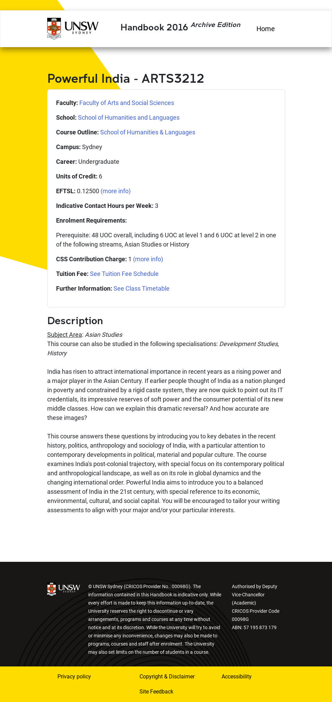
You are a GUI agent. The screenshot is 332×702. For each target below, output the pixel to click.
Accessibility (237, 676)
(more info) (116, 191)
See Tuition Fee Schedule (124, 273)
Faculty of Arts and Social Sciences (126, 102)
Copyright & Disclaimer (167, 676)
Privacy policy (74, 676)
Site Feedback (156, 691)
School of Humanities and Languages (129, 117)
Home (265, 29)
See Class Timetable (142, 288)
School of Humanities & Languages (147, 132)
